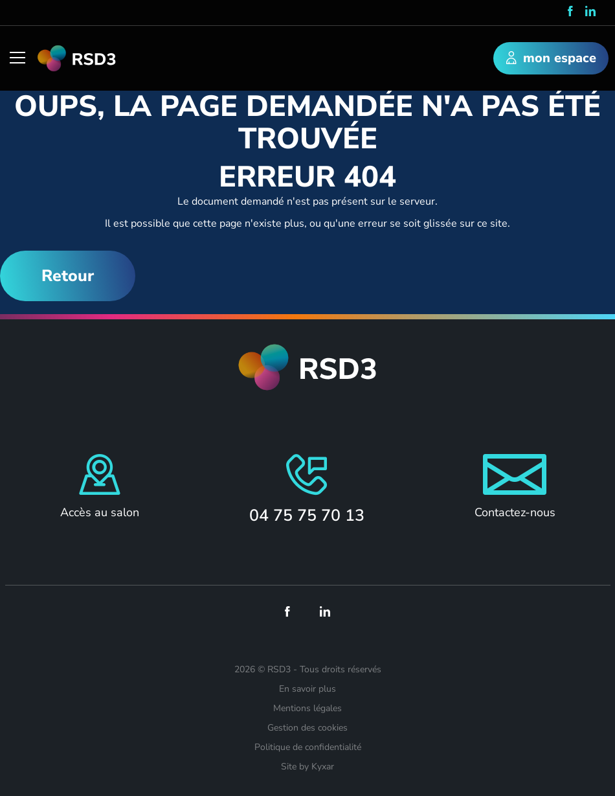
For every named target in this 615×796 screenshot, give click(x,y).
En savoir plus (307, 689)
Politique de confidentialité (307, 747)
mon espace (551, 59)
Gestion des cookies (307, 728)
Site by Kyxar (307, 766)
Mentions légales (307, 708)
